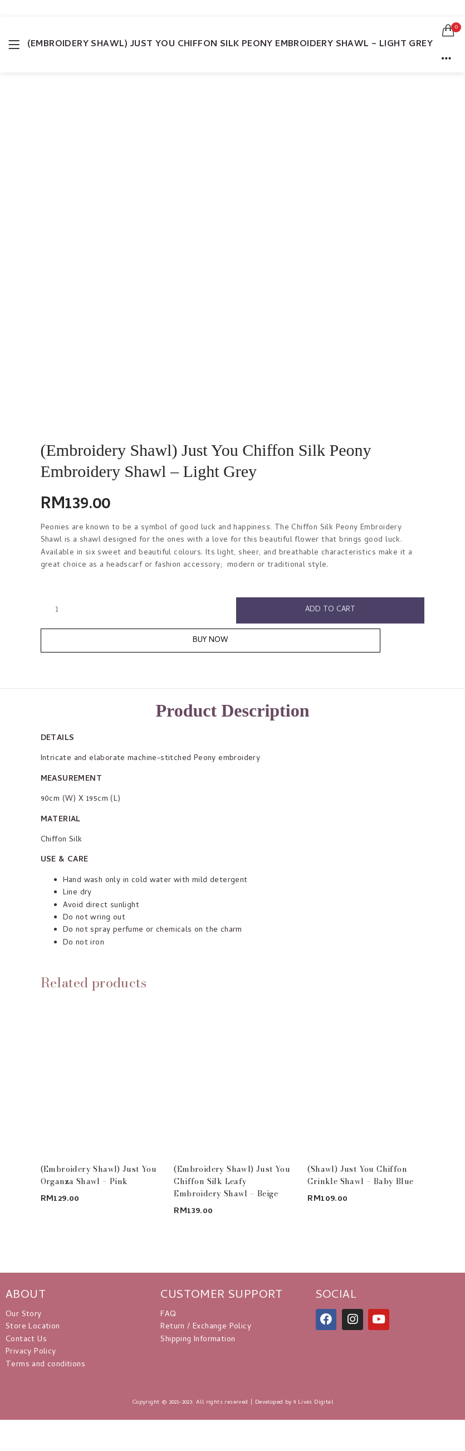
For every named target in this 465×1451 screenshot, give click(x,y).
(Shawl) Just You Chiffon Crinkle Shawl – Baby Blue (360, 1178)
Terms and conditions (45, 1367)
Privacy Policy (31, 1355)
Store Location (33, 1330)
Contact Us (26, 1342)
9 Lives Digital (313, 1405)
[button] (448, 31)
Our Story (24, 1317)
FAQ (168, 1317)
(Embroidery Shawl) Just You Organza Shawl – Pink (99, 1178)
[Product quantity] (57, 610)
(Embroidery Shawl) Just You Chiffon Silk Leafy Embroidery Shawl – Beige (232, 1184)
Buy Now (232, 642)
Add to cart (330, 610)
